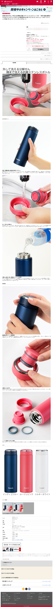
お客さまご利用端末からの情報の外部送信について (43, 597)
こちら (14, 603)
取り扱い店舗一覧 (5, 600)
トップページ (3, 6)
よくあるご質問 (29, 596)
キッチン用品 (19, 6)
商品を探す (4, 593)
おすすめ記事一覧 (17, 593)
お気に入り (29, 50)
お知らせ (28, 595)
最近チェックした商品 (6, 596)
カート (15, 595)
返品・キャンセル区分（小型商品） (17, 539)
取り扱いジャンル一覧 (6, 598)
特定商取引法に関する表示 (43, 599)
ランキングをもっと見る (46, 581)
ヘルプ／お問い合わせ (31, 593)
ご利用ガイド (16, 600)
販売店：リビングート (45, 23)
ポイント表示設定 (17, 598)
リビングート (4, 564)
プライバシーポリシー (42, 595)
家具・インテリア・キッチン (11, 6)
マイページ (16, 596)
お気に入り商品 (5, 595)
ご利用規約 (40, 593)
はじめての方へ (29, 598)
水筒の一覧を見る (47, 55)
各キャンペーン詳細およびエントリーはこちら (35, 40)
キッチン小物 (25, 6)
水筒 (29, 6)
